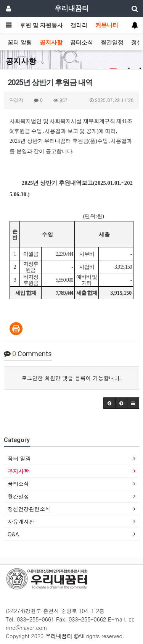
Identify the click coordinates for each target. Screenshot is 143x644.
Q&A (13, 534)
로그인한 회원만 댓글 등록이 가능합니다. (72, 378)
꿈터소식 (81, 42)
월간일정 (112, 42)
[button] (109, 403)
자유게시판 (21, 521)
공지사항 (51, 42)
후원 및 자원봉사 (41, 25)
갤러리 (79, 25)
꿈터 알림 (20, 42)
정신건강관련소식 (29, 509)
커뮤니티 (106, 25)
